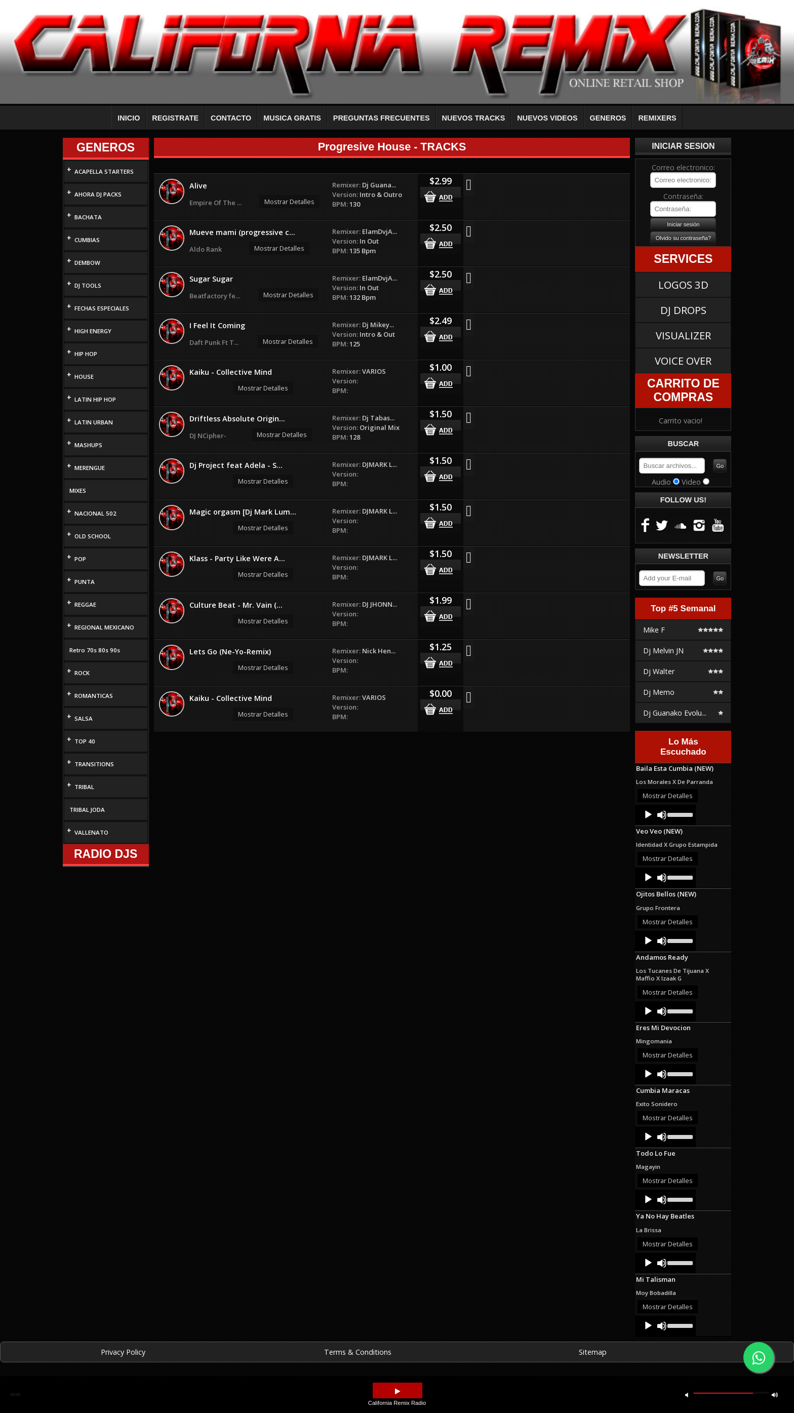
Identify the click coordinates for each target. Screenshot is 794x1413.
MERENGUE (89, 468)
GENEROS (608, 118)
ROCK (82, 673)
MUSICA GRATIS (292, 118)
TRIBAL (84, 787)
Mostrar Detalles (289, 201)
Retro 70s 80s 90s (94, 650)
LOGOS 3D (683, 285)
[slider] (679, 814)
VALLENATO (91, 832)
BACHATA (88, 217)
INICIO (128, 118)
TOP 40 (84, 741)
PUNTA (84, 581)
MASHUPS (88, 445)
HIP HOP (85, 354)
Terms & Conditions (357, 1352)
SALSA (83, 718)
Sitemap (593, 1352)
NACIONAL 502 (95, 513)
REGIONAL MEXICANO (104, 627)
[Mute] (662, 815)
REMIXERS (657, 118)
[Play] (648, 815)
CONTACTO (231, 118)
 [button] (775, 1394)
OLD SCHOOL (92, 536)
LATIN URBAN (93, 422)
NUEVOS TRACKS (473, 118)
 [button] (686, 1394)
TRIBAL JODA (87, 809)
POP (80, 559)
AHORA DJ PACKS (98, 194)
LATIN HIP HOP (95, 399)
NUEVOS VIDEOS (547, 118)
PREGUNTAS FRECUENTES (381, 118)
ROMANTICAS (93, 695)
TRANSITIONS (94, 764)
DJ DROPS (683, 310)
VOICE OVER (683, 361)
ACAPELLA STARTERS (104, 171)
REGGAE (85, 604)
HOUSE (84, 376)
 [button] (397, 1391)
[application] (665, 815)
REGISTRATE (175, 118)
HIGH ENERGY (92, 331)
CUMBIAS (87, 240)
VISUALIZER (683, 335)
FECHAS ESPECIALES (101, 308)
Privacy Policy (123, 1352)
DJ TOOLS (87, 285)
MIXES (77, 490)
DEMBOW (87, 262)
